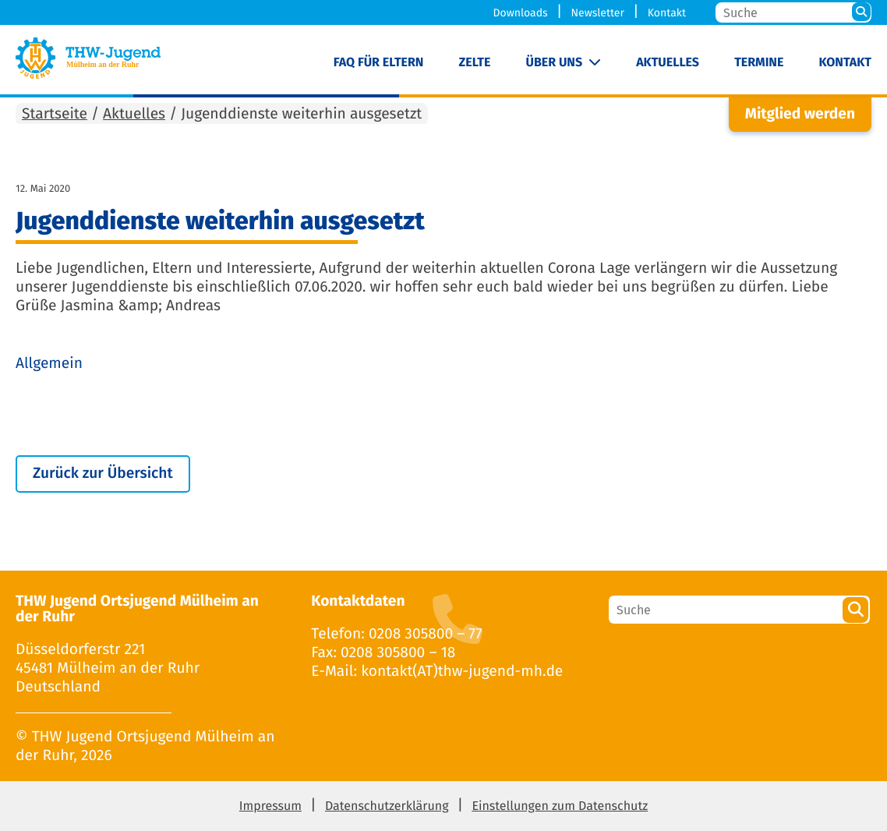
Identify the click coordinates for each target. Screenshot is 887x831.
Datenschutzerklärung (387, 806)
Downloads (520, 12)
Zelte (475, 62)
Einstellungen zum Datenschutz (560, 806)
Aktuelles (667, 62)
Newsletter (597, 12)
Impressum (270, 806)
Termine (758, 62)
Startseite (54, 114)
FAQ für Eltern (379, 62)
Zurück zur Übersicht (103, 474)
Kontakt (667, 12)
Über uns (554, 62)
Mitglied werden (800, 114)
